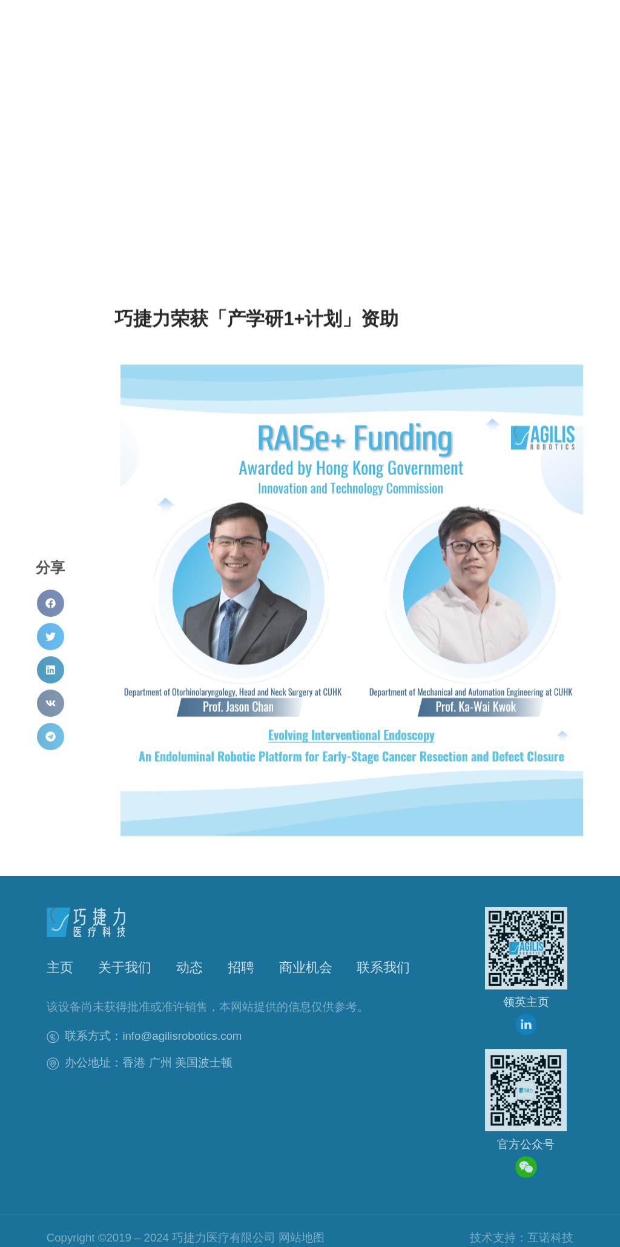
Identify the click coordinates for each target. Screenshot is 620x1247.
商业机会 (305, 968)
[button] (486, 47)
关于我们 (124, 968)
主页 (60, 968)
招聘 (241, 968)
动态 (189, 968)
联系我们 (383, 968)
